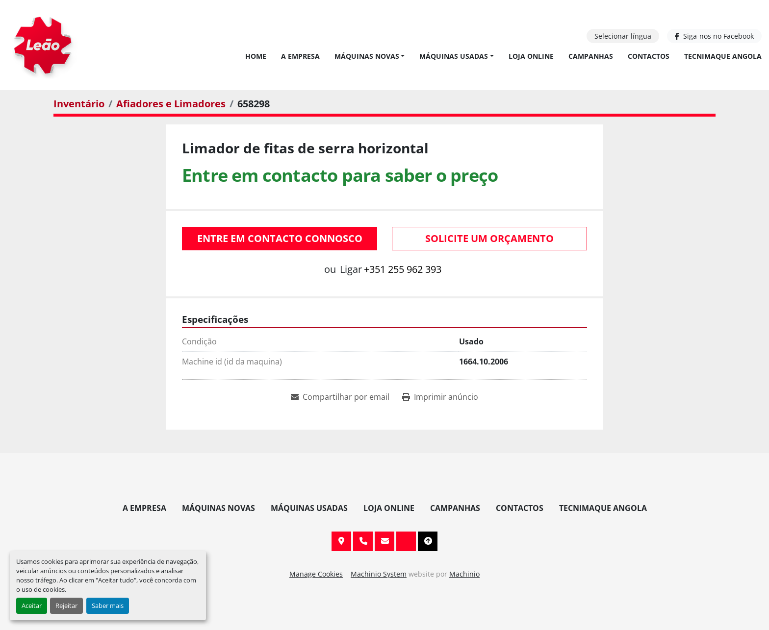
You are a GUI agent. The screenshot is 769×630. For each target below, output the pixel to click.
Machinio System (379, 574)
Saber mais (108, 605)
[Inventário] (78, 103)
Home (255, 56)
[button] (369, 56)
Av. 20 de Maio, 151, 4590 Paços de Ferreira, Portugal (341, 541)
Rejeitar (66, 605)
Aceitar (32, 605)
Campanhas (590, 56)
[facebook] (714, 36)
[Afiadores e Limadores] (171, 103)
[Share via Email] (340, 397)
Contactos (648, 56)
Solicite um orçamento (489, 238)
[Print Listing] (440, 397)
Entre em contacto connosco (279, 238)
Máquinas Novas (366, 56)
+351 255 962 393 (402, 269)
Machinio (464, 574)
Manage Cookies (316, 574)
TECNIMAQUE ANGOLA (723, 56)
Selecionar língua (622, 36)
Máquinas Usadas (453, 56)
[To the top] (427, 541)
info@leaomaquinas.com (384, 541)
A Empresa (300, 56)
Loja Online (531, 56)
